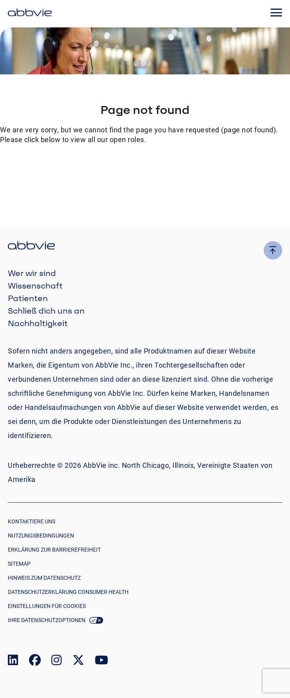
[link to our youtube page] (101, 662)
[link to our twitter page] (78, 662)
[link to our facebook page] (35, 662)
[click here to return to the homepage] (30, 14)
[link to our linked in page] (13, 662)
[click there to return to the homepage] (145, 246)
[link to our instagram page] (56, 662)
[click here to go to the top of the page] (273, 250)
